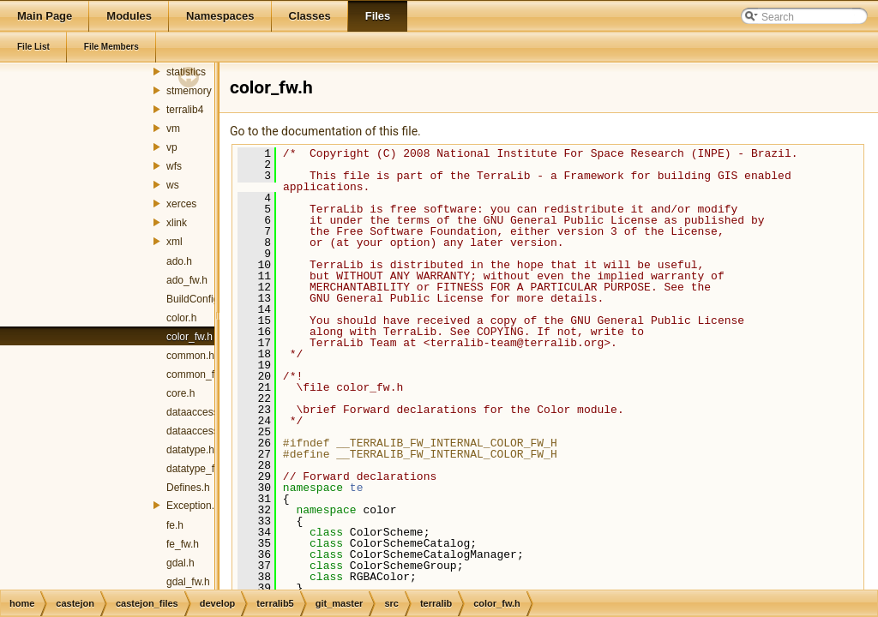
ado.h (179, 261)
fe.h (174, 525)
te (357, 487)
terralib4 (184, 110)
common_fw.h (198, 374)
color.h (181, 318)
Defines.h (188, 488)
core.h (180, 393)
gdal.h (180, 563)
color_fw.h (189, 337)
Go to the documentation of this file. (325, 131)
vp (171, 147)
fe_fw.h (182, 544)
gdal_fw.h (188, 582)
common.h (190, 356)
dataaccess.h (196, 412)
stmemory (189, 91)
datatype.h (190, 450)
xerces (181, 204)
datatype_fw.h (198, 469)
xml (174, 242)
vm (173, 129)
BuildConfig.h (196, 299)
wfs (174, 166)
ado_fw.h (186, 280)
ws (172, 185)
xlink (176, 223)
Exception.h (193, 506)
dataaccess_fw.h (204, 431)
